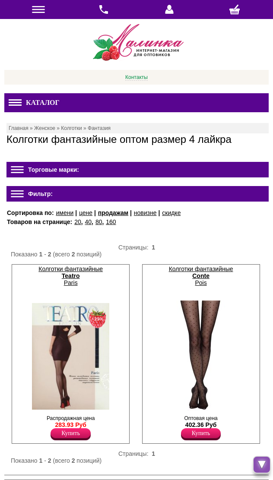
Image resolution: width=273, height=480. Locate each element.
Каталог (34, 102)
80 (98, 221)
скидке (171, 212)
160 (111, 221)
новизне (145, 212)
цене (85, 212)
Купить (70, 433)
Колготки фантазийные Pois (201, 275)
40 (88, 221)
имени (64, 212)
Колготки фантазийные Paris (70, 275)
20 (77, 221)
